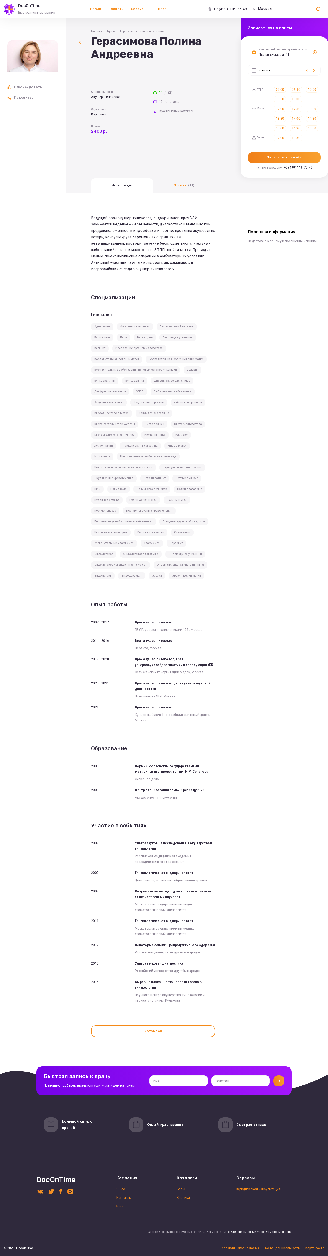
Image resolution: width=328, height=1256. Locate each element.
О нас (120, 1189)
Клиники (116, 9)
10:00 (312, 89)
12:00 (280, 109)
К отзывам (153, 1031)
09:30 (296, 89)
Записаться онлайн (284, 157)
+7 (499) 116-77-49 (230, 9)
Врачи (95, 9)
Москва (265, 8)
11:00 (296, 99)
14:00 (296, 118)
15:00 (280, 128)
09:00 (280, 89)
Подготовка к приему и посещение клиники (282, 241)
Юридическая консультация (258, 1189)
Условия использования (274, 1231)
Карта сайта (314, 1248)
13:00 (312, 109)
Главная (96, 31)
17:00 (280, 138)
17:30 (296, 138)
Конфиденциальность (238, 1231)
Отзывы (184, 185)
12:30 (296, 109)
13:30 (280, 118)
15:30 (296, 128)
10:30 (280, 99)
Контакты (123, 1197)
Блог (162, 9)
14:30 (312, 118)
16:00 (312, 128)
